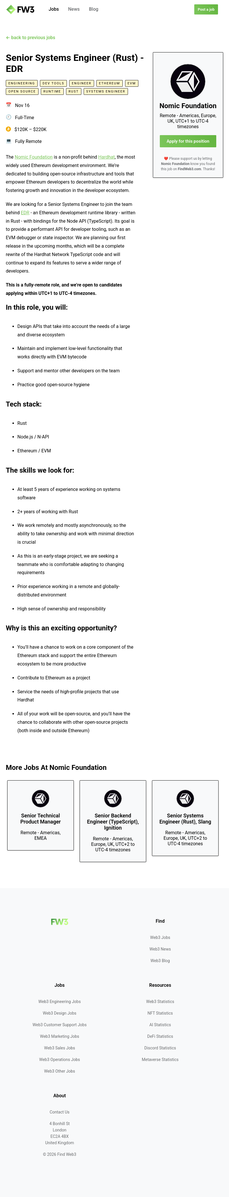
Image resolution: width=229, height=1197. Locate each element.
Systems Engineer (105, 91)
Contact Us (59, 1112)
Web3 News (160, 949)
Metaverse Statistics (160, 1059)
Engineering (21, 83)
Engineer (81, 83)
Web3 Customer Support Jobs (59, 1024)
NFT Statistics (160, 1013)
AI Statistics (160, 1024)
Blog (93, 9)
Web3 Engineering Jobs (60, 1001)
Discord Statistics (160, 1048)
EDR (25, 212)
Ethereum (109, 83)
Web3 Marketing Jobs (59, 1036)
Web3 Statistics (160, 1001)
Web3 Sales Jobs (59, 1048)
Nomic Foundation (34, 157)
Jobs (54, 9)
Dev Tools (53, 83)
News (74, 9)
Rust (74, 91)
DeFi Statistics (160, 1036)
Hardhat (106, 157)
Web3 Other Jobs (59, 1071)
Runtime (52, 91)
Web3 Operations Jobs (59, 1059)
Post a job (206, 9)
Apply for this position (187, 141)
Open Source (22, 91)
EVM (132, 83)
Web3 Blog (160, 960)
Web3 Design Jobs (59, 1013)
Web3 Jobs (160, 937)
